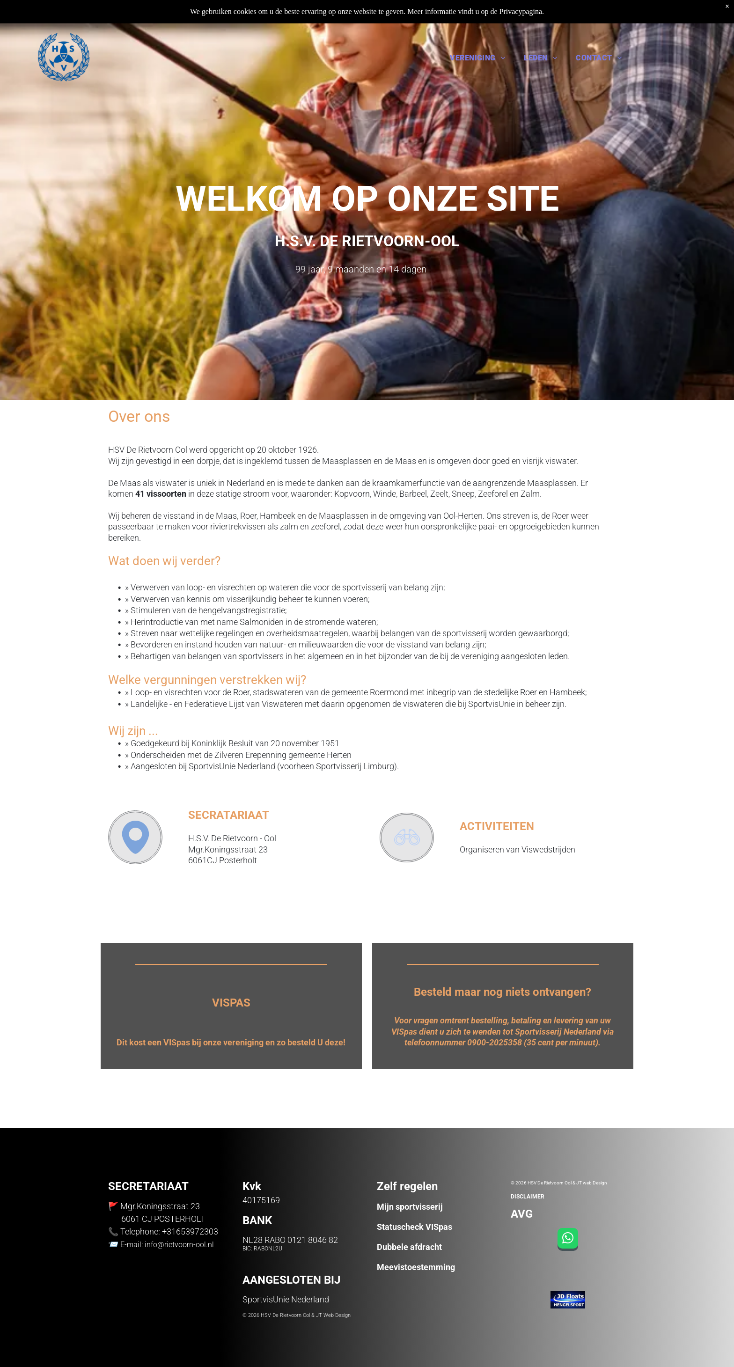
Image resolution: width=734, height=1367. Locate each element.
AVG (522, 1213)
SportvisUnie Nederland (285, 1299)
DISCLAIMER (527, 1196)
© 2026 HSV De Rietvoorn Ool (276, 1315)
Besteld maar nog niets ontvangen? (502, 992)
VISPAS (231, 1002)
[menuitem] (477, 57)
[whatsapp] (568, 1240)
